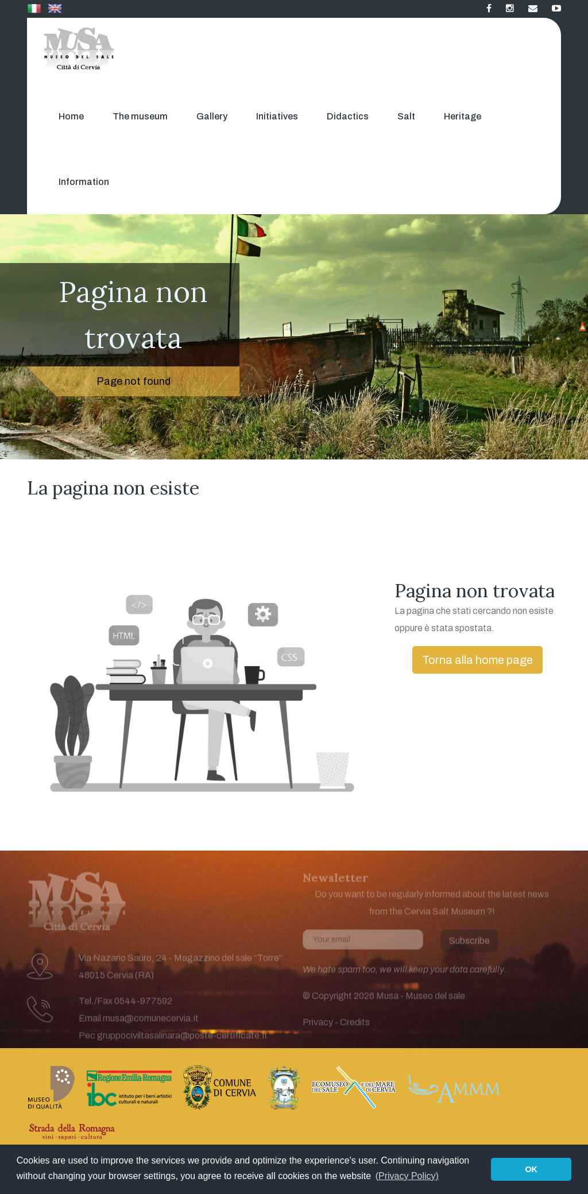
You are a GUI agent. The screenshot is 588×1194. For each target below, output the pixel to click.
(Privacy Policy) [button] (407, 1176)
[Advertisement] (236, 548)
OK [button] (531, 1169)
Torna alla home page (477, 660)
